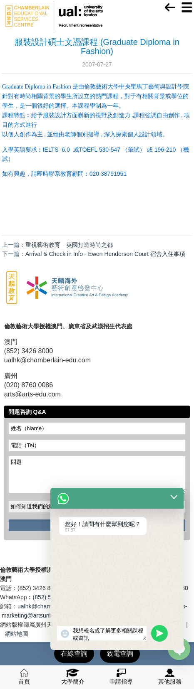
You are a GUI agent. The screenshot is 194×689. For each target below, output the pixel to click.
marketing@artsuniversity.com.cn (44, 615)
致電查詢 (120, 653)
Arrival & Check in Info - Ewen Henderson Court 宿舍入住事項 (105, 254)
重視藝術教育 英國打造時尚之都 (69, 244)
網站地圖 (16, 633)
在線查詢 (74, 653)
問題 (97, 474)
